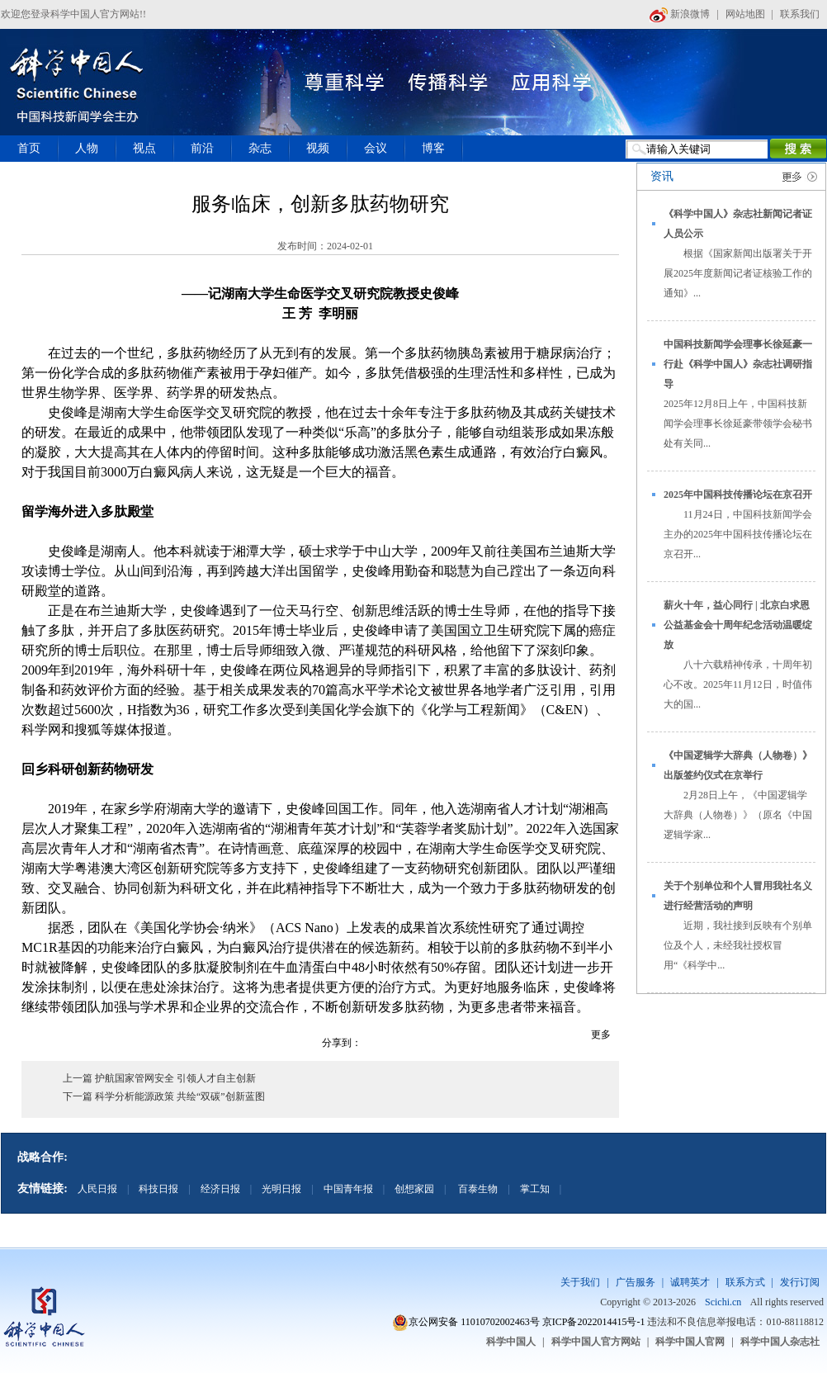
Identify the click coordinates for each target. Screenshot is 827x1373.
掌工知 (535, 1189)
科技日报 (158, 1189)
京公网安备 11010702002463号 (474, 1322)
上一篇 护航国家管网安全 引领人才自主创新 (159, 1078)
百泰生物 (477, 1189)
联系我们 (800, 14)
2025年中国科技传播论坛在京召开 (738, 494)
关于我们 (580, 1282)
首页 (28, 148)
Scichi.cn (723, 1302)
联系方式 (745, 1282)
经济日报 (220, 1189)
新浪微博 (680, 14)
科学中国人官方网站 (595, 1341)
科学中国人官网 (690, 1341)
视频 (317, 148)
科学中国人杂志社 (780, 1341)
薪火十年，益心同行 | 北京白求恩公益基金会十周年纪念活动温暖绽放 (738, 625)
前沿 (202, 148)
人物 (86, 148)
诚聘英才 (690, 1282)
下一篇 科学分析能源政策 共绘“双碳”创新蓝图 (164, 1096)
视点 (144, 148)
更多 (601, 1034)
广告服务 (635, 1282)
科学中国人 (511, 1341)
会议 (375, 148)
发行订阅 (800, 1282)
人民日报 (97, 1189)
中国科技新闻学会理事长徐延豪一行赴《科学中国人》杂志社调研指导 (738, 364)
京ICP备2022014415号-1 (593, 1322)
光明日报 (281, 1189)
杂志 (260, 148)
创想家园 (414, 1189)
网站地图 (745, 14)
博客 (433, 148)
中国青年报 (348, 1189)
